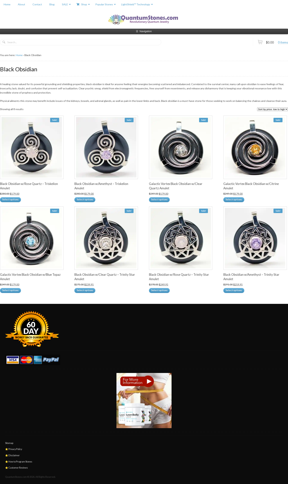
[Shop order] (272, 109)
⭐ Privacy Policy (13, 449)
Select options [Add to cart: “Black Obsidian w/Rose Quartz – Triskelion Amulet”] (10, 199)
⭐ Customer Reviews (16, 467)
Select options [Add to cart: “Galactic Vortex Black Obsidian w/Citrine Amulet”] (234, 199)
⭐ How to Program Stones (18, 461)
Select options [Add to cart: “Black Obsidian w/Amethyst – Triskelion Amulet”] (85, 199)
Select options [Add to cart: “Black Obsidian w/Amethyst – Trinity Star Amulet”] (234, 290)
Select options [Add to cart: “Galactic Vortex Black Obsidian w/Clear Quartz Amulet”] (159, 199)
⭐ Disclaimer (12, 455)
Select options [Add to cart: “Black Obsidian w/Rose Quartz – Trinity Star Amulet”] (159, 290)
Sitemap (9, 443)
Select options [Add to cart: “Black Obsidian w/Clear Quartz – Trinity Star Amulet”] (85, 290)
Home (19, 55)
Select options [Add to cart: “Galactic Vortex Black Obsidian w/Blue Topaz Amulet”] (10, 290)
